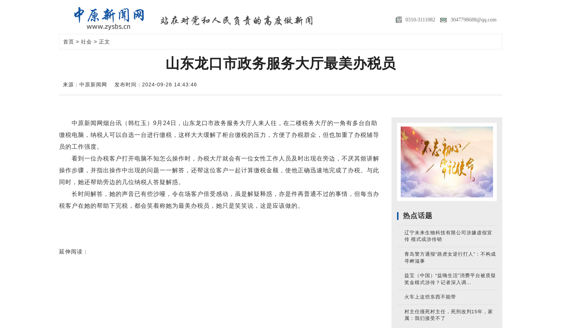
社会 (86, 42)
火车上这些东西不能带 (430, 297)
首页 (68, 42)
